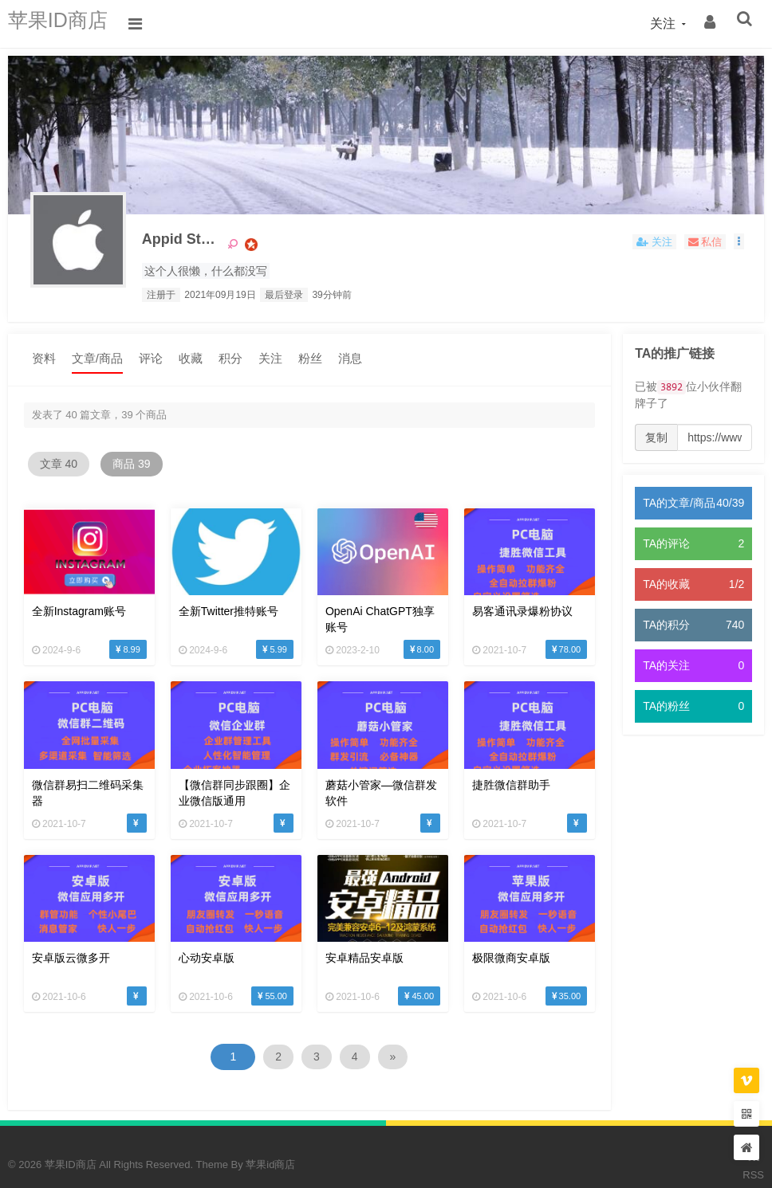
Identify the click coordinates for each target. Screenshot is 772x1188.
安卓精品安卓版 (346, 942)
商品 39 (152, 465)
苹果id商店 (270, 1149)
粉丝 (310, 359)
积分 (230, 359)
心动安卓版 (198, 942)
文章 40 (66, 465)
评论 (151, 359)
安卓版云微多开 (71, 942)
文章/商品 (97, 359)
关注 (270, 359)
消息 (350, 359)
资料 (44, 359)
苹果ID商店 (68, 23)
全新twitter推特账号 (220, 608)
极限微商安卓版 (484, 942)
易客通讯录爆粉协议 (495, 608)
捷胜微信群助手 (484, 775)
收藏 (191, 359)
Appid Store (196, 242)
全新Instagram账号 (79, 608)
